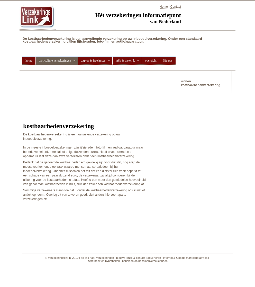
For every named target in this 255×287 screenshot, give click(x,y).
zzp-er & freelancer (94, 61)
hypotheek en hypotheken (103, 260)
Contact (175, 6)
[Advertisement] (83, 88)
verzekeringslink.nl (59, 257)
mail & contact (136, 257)
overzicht (151, 60)
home (28, 60)
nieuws (120, 257)
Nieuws (167, 60)
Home (164, 6)
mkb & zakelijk (126, 61)
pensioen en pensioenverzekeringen (145, 260)
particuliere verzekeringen (55, 61)
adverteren (154, 257)
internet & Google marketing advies (185, 257)
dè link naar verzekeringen (97, 257)
